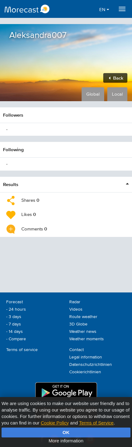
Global (93, 94)
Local (117, 94)
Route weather (83, 317)
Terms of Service (96, 422)
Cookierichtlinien (85, 372)
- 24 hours (16, 309)
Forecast (14, 302)
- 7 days (13, 324)
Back (116, 78)
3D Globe (78, 324)
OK (66, 432)
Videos (76, 309)
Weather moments (86, 339)
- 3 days (13, 317)
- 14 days (14, 331)
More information (66, 440)
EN (104, 9)
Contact (76, 350)
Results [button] (10, 184)
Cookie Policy (55, 422)
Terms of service (22, 350)
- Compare (16, 339)
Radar (74, 302)
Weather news (82, 331)
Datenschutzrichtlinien (90, 364)
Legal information (85, 357)
